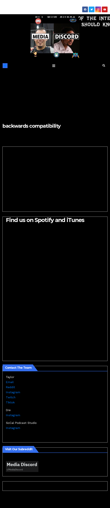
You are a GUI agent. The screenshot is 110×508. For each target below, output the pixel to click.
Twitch (11, 397)
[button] (104, 65)
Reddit (10, 387)
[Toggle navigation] (53, 65)
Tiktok (10, 402)
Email (10, 382)
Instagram (13, 392)
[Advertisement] (55, 94)
